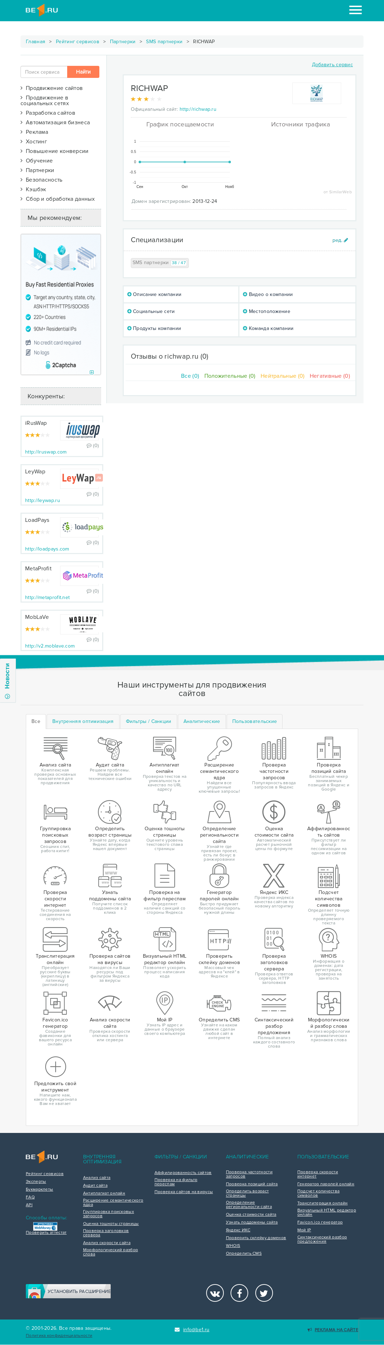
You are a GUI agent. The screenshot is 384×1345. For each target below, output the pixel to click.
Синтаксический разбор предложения (322, 1239)
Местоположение (266, 311)
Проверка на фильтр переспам (176, 1182)
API (29, 1205)
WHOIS (233, 1246)
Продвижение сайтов (52, 88)
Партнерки (123, 42)
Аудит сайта (95, 1186)
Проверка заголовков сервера (106, 1233)
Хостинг (34, 141)
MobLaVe (37, 617)
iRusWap (36, 423)
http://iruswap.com (45, 452)
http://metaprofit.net (47, 597)
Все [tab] (35, 721)
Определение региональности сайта (249, 1205)
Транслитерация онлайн (322, 1203)
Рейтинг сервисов (77, 42)
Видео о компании (268, 294)
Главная (35, 42)
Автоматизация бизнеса (55, 122)
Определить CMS (244, 1254)
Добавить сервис (332, 65)
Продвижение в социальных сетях (45, 100)
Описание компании (154, 294)
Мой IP (304, 1230)
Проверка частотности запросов (249, 1174)
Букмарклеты (39, 1189)
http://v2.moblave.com (50, 646)
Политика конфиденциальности (59, 1335)
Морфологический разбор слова (110, 1252)
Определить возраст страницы (247, 1193)
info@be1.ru (192, 1330)
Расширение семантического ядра (113, 1202)
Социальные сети (151, 311)
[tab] (83, 721)
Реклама (34, 132)
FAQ (30, 1197)
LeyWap (35, 471)
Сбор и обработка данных (58, 199)
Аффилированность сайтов (183, 1173)
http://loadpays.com (47, 549)
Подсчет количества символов (318, 1193)
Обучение (37, 160)
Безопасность (42, 179)
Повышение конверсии (55, 151)
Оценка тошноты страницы (111, 1224)
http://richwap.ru (198, 109)
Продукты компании (154, 328)
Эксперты (36, 1182)
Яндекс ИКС (238, 1230)
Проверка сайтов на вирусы (184, 1192)
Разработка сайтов (48, 112)
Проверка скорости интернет (317, 1174)
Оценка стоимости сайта (251, 1215)
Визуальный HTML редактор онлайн (326, 1212)
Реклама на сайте (333, 1330)
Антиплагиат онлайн (104, 1193)
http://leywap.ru (42, 500)
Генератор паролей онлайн (325, 1184)
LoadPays (37, 520)
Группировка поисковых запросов (108, 1214)
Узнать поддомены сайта (252, 1222)
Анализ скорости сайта (106, 1243)
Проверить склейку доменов (256, 1238)
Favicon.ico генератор (320, 1222)
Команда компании (268, 328)
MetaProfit (38, 568)
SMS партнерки (164, 42)
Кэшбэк (33, 189)
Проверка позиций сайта (252, 1184)
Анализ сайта (97, 1178)
